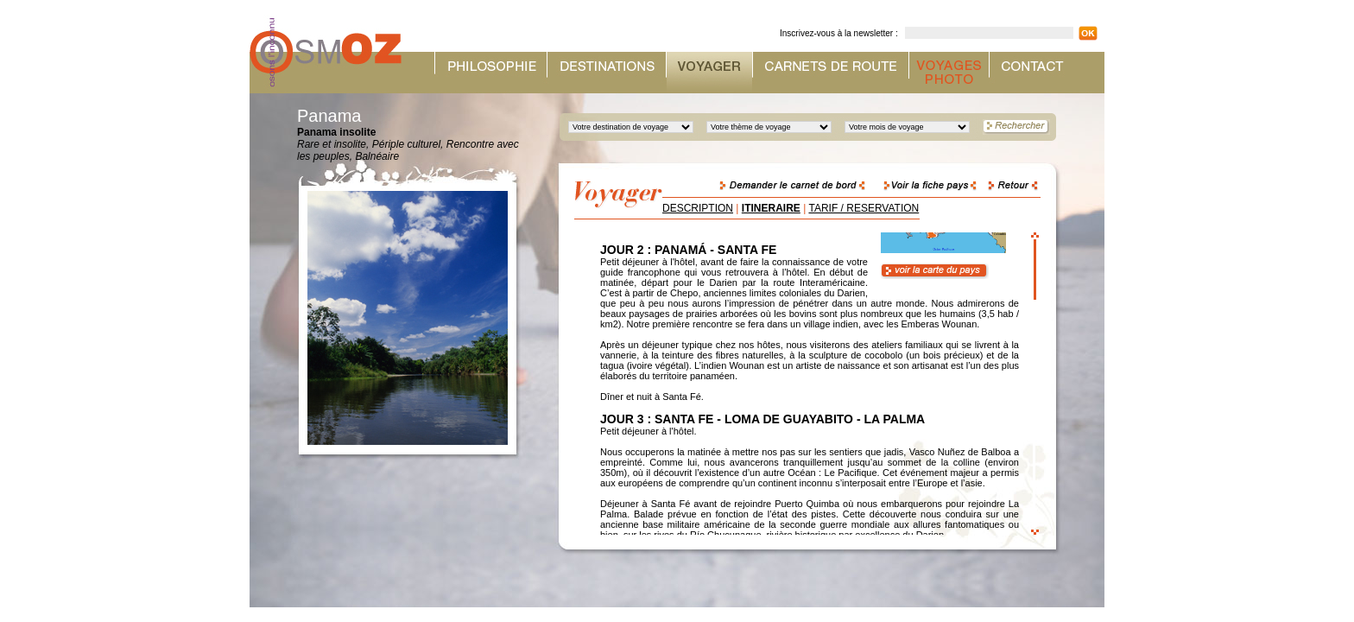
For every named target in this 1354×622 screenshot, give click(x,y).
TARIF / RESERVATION (863, 208)
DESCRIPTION (697, 208)
